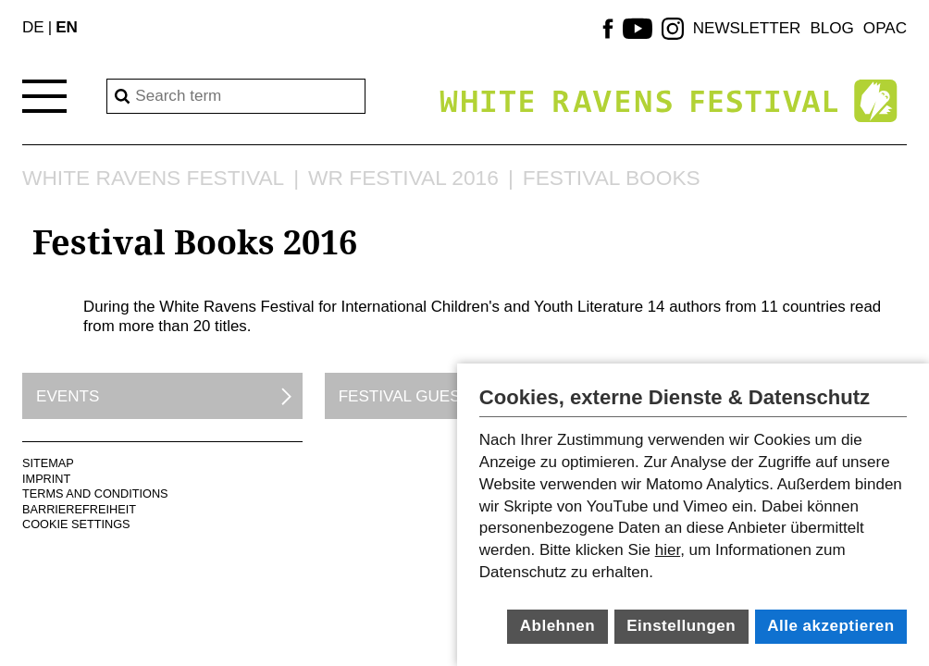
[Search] (236, 96)
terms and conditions (95, 493)
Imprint (46, 479)
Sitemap (48, 463)
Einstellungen (681, 626)
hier (667, 550)
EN (67, 27)
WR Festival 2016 (403, 178)
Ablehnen (557, 626)
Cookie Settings (76, 524)
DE (33, 27)
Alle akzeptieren (830, 626)
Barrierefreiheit (79, 509)
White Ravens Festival (153, 178)
